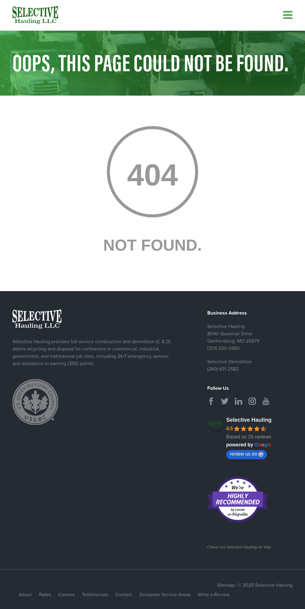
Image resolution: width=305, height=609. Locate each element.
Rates (45, 594)
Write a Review (214, 594)
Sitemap (225, 585)
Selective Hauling (249, 420)
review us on (246, 454)
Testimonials (95, 594)
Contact (123, 594)
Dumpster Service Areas (165, 594)
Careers (66, 594)
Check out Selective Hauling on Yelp (239, 547)
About (25, 594)
